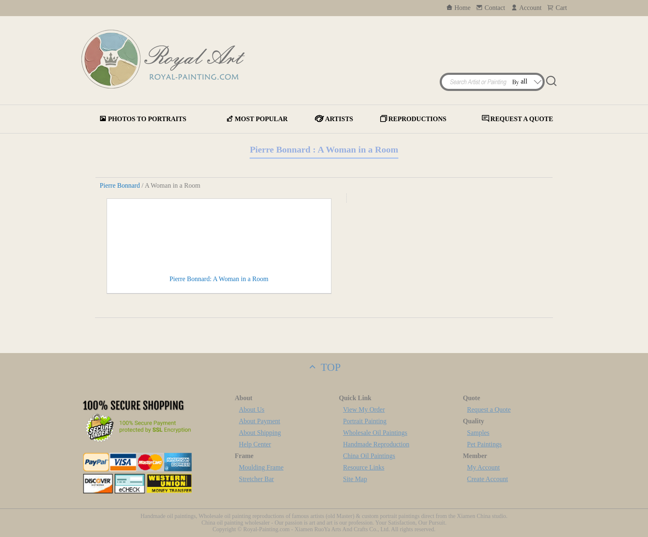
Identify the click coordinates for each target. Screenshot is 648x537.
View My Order (364, 409)
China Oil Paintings (369, 455)
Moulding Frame (261, 467)
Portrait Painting (364, 421)
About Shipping (260, 432)
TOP (324, 367)
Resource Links (363, 467)
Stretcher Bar (256, 478)
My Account (483, 467)
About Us (251, 409)
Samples (478, 432)
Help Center (255, 444)
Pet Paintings (484, 444)
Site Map (355, 478)
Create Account (487, 478)
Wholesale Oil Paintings (375, 432)
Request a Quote (489, 409)
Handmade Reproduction (376, 444)
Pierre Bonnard (120, 185)
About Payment (259, 421)
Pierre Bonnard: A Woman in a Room (218, 278)
